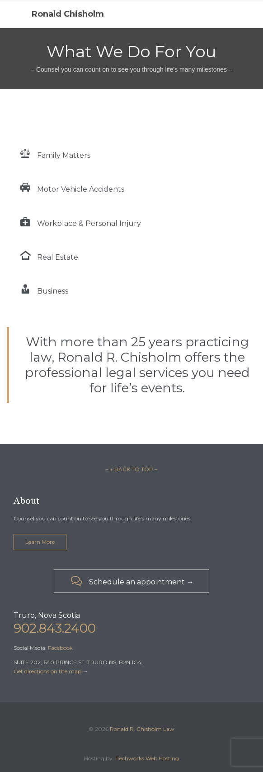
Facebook (60, 647)
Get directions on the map (47, 671)
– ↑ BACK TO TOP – (131, 469)
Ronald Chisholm (68, 14)
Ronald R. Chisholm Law (142, 729)
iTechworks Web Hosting (147, 758)
